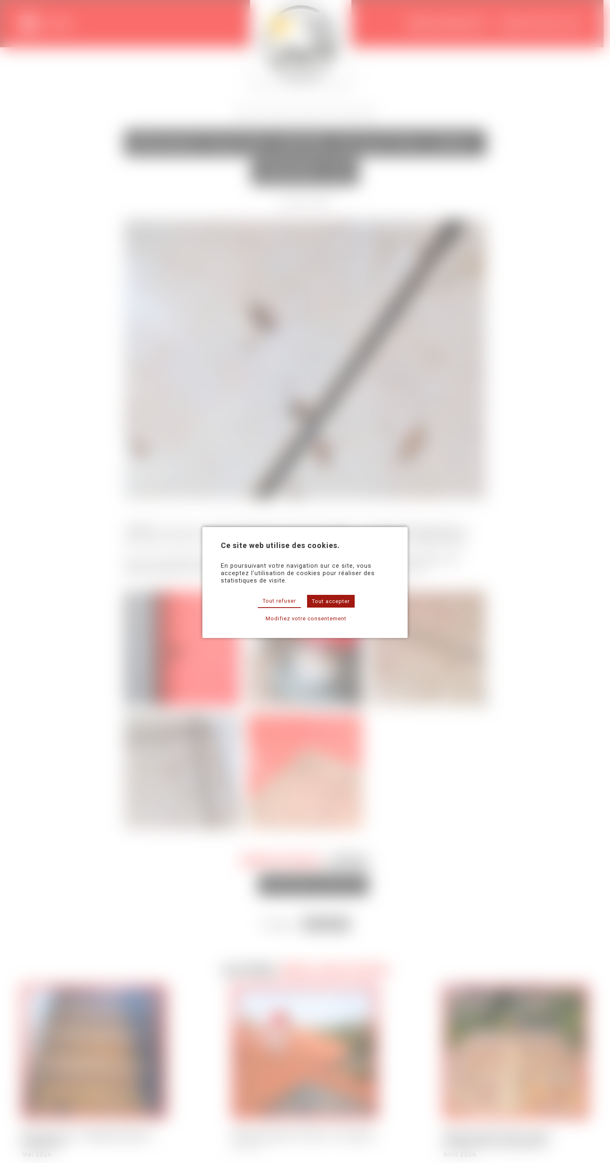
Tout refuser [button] (279, 601)
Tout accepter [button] (331, 601)
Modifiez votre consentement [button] (306, 618)
